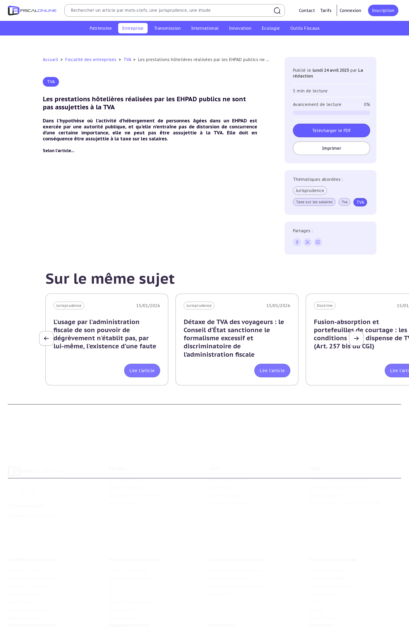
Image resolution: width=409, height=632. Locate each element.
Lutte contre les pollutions (133, 614)
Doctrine (325, 305)
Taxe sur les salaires (314, 202)
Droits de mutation (25, 567)
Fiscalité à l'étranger (327, 551)
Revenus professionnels (144, 42)
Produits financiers (25, 590)
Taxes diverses (261, 42)
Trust (314, 575)
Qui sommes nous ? (126, 459)
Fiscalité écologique (128, 603)
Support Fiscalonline (127, 467)
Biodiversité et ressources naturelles (141, 622)
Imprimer (331, 148)
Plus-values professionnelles (235, 543)
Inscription (383, 10)
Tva (175, 42)
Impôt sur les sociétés (95, 42)
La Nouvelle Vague (42, 496)
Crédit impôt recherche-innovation (39, 614)
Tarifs (326, 10)
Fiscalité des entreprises (91, 59)
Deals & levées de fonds (331, 622)
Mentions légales (324, 475)
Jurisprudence (310, 190)
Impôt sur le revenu (26, 543)
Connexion (350, 10)
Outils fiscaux (222, 603)
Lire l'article (142, 370)
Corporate (324, 42)
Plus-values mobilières (229, 551)
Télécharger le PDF (331, 130)
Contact (307, 10)
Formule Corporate (226, 475)
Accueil (50, 59)
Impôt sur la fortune (27, 559)
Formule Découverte (227, 459)
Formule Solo (221, 467)
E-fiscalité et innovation (32, 603)
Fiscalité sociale (294, 42)
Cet (187, 42)
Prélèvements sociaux (28, 583)
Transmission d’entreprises (236, 532)
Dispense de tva (223, 567)
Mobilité (316, 583)
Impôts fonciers (22, 575)
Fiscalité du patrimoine (31, 532)
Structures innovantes (28, 622)
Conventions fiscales (327, 543)
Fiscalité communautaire (332, 559)
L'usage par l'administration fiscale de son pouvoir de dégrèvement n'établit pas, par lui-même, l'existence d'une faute (104, 334)
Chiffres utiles (222, 614)
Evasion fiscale (322, 567)
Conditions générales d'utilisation (339, 459)
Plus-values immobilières (31, 551)
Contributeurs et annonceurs (135, 475)
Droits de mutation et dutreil (236, 559)
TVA (127, 59)
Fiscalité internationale (333, 532)
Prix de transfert (324, 590)
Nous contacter (122, 483)
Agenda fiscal (220, 622)
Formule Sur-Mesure (227, 483)
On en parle (321, 603)
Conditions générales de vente (336, 467)
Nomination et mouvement (334, 614)
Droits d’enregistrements (219, 42)
